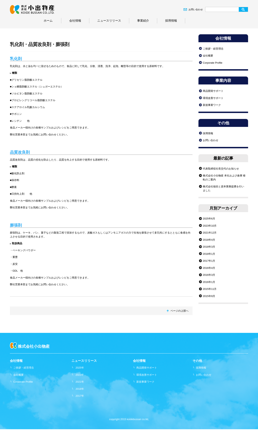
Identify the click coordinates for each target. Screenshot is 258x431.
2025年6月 (209, 218)
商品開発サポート (213, 90)
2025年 (80, 367)
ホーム (48, 20)
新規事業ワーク (212, 104)
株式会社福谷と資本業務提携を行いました (223, 188)
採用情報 (171, 20)
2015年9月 (209, 296)
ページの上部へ (179, 310)
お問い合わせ (196, 9)
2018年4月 (209, 239)
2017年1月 (209, 260)
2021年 (80, 381)
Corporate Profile (212, 62)
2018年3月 (209, 246)
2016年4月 (209, 267)
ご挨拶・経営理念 (213, 48)
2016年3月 (209, 274)
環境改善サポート (213, 98)
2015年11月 (210, 288)
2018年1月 (209, 253)
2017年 (80, 395)
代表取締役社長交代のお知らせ (221, 168)
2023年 (80, 374)
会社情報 (75, 20)
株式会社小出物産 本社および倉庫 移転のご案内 (224, 177)
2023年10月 (210, 225)
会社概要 (208, 55)
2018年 (80, 388)
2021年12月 (210, 232)
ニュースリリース (109, 20)
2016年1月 (209, 282)
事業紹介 (143, 20)
